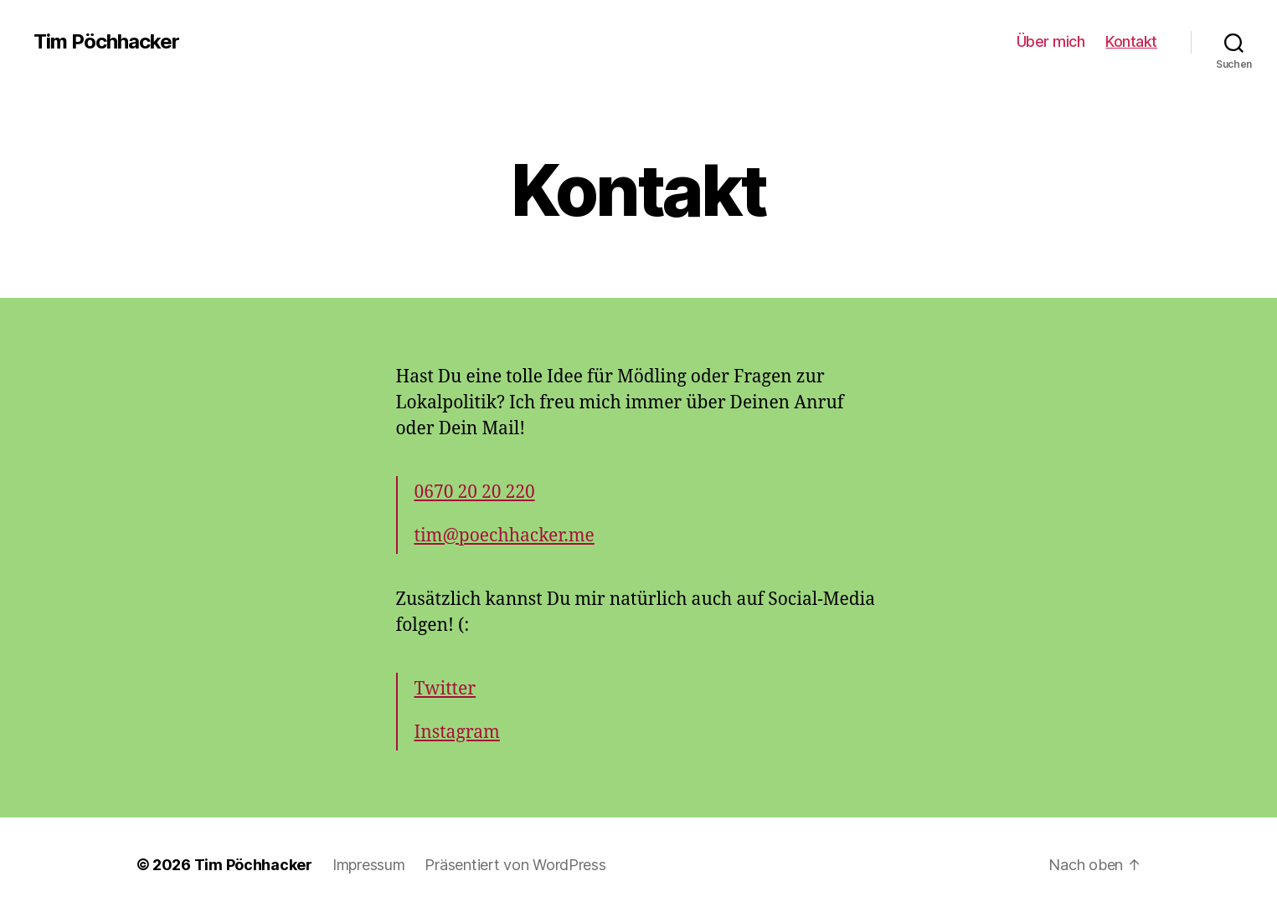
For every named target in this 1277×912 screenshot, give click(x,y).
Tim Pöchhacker (106, 42)
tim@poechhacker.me (505, 536)
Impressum (368, 865)
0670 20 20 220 (475, 492)
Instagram (457, 732)
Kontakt (1131, 41)
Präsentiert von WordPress (515, 865)
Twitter (445, 689)
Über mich (1051, 41)
